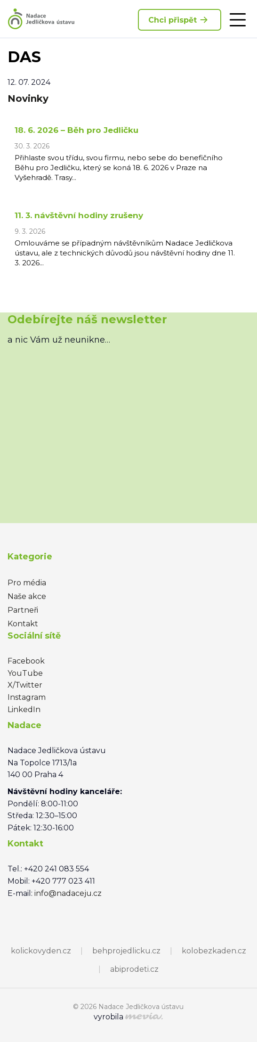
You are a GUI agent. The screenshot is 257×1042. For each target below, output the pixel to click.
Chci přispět (179, 20)
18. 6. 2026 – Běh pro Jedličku (76, 130)
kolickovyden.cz (41, 950)
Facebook (26, 660)
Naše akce (27, 596)
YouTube (25, 673)
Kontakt (23, 623)
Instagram (27, 697)
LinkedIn (24, 709)
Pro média (27, 582)
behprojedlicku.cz (126, 950)
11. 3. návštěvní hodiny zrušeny (79, 215)
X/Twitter (25, 685)
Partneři (23, 610)
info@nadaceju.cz (68, 893)
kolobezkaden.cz (214, 950)
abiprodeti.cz (134, 969)
